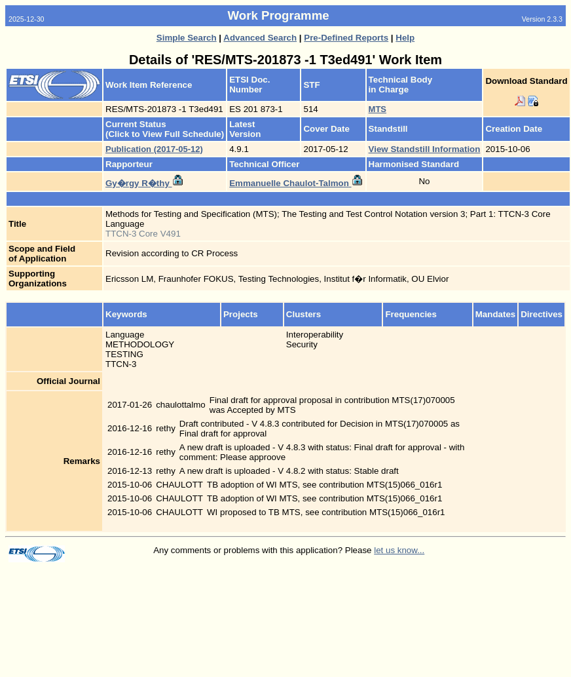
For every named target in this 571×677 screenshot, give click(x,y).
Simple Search (187, 38)
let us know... (399, 550)
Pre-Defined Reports (346, 38)
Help (405, 38)
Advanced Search (260, 38)
